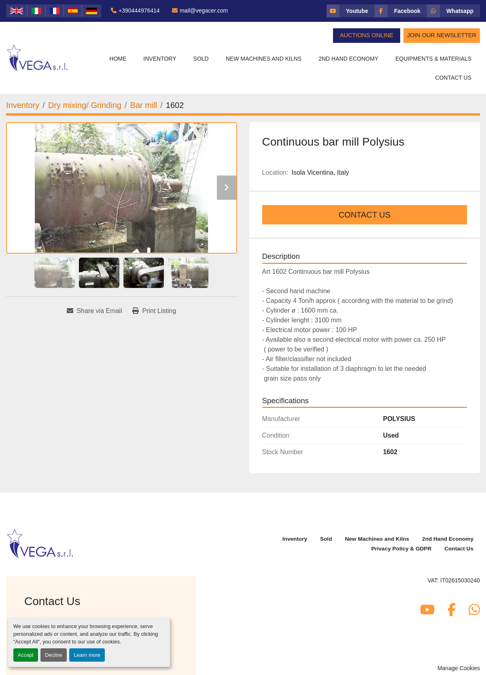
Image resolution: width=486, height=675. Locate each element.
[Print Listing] (154, 311)
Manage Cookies (458, 668)
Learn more (87, 655)
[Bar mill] (143, 105)
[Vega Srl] (40, 543)
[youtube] (351, 10)
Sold (201, 58)
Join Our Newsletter (441, 35)
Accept (26, 655)
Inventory (159, 58)
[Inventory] (22, 105)
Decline (53, 655)
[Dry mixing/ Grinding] (84, 105)
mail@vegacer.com (204, 10)
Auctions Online (366, 35)
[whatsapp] (453, 10)
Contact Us (453, 77)
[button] (160, 58)
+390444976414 (139, 10)
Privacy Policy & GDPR (401, 549)
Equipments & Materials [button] (433, 58)
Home (117, 58)
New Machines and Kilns (264, 58)
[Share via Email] (94, 311)
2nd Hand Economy (348, 58)
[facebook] (401, 10)
